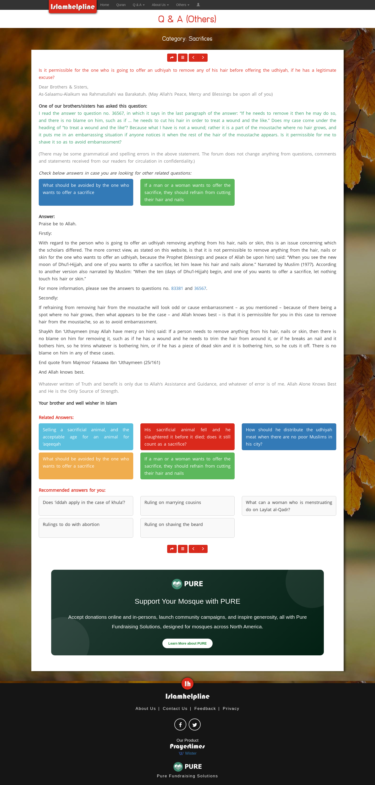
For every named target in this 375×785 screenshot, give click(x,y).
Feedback (205, 708)
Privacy (231, 708)
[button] (198, 5)
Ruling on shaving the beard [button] (173, 524)
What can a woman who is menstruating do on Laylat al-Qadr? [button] (289, 505)
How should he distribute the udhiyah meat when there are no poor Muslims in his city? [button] (289, 437)
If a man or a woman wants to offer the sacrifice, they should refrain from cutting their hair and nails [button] (187, 192)
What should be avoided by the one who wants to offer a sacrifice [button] (86, 188)
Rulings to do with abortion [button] (71, 524)
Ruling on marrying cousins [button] (172, 502)
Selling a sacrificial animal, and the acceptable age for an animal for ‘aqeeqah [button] (86, 437)
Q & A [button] (139, 5)
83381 (177, 288)
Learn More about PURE (187, 643)
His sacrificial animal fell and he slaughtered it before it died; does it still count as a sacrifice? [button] (187, 437)
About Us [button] (160, 5)
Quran (121, 5)
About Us (146, 708)
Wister (187, 753)
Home (104, 5)
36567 (200, 288)
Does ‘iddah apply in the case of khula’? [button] (84, 502)
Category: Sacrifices (187, 39)
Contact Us (175, 708)
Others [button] (182, 5)
